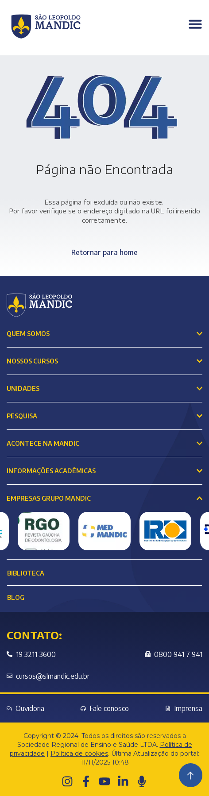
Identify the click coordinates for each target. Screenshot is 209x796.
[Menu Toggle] (195, 24)
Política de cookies (79, 753)
